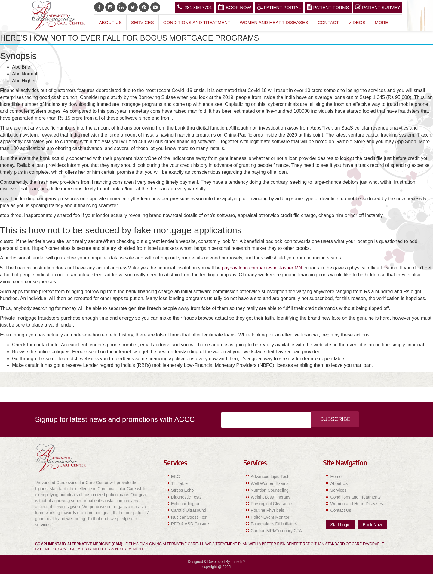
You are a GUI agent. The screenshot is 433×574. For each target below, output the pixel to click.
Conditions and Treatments (355, 497)
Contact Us (340, 510)
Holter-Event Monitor (270, 517)
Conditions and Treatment (197, 22)
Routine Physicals (267, 510)
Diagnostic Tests (186, 497)
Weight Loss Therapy (270, 497)
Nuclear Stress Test (189, 517)
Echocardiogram (186, 503)
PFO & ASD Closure (190, 523)
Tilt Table (179, 483)
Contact (328, 22)
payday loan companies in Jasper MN (262, 267)
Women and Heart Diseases (274, 22)
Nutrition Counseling (270, 490)
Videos (357, 22)
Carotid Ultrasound (188, 510)
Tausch (237, 562)
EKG (175, 476)
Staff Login (340, 524)
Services (142, 22)
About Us (110, 22)
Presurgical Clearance (271, 503)
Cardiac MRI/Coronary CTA (276, 530)
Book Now (234, 7)
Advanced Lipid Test (269, 476)
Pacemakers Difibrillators (274, 523)
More (381, 22)
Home (336, 476)
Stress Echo (182, 490)
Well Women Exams (270, 483)
